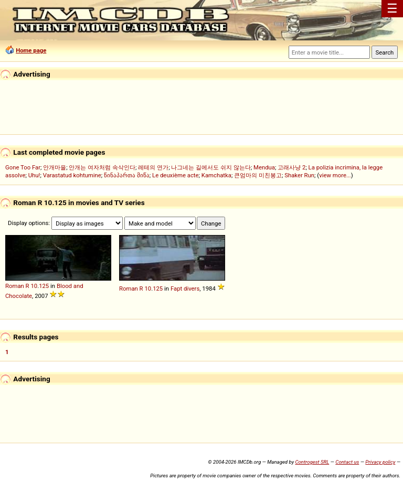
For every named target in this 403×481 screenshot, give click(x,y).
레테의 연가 (153, 167)
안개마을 (54, 167)
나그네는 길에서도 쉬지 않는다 (210, 167)
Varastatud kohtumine (72, 175)
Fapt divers (185, 288)
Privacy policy (380, 462)
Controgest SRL (312, 462)
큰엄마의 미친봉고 (258, 175)
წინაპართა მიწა (127, 175)
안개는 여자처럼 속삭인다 (102, 167)
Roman (14, 286)
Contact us (347, 462)
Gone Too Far (22, 167)
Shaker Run (299, 175)
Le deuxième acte (175, 175)
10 (33, 286)
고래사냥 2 (291, 167)
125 (44, 286)
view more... (335, 175)
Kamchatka (216, 175)
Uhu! (34, 175)
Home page (31, 50)
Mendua (264, 167)
